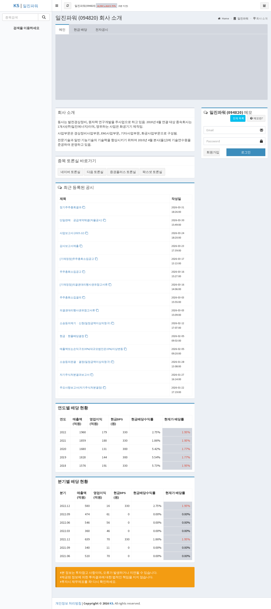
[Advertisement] (161, 68)
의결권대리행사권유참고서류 (79, 310)
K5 (111, 603)
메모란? (256, 118)
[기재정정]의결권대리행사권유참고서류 (86, 284)
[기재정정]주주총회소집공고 (79, 258)
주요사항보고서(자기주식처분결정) (83, 387)
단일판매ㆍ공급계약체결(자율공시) (83, 220)
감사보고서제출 (71, 246)
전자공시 (101, 30)
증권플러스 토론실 (123, 172)
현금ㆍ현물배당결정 (74, 336)
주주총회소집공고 (72, 271)
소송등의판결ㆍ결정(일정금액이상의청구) (87, 361)
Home (223, 18)
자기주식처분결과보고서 (76, 374)
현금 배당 (80, 30)
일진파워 (30, 6)
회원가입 (213, 152)
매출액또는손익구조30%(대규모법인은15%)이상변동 (93, 349)
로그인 (246, 152)
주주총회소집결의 (72, 297)
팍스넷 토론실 (152, 172)
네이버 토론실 (70, 172)
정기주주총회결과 (72, 207)
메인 (62, 30)
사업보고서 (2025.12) (74, 233)
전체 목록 (238, 118)
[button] (57, 5)
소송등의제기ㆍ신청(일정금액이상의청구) (87, 323)
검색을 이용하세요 (26, 28)
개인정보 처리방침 (68, 603)
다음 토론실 (95, 172)
